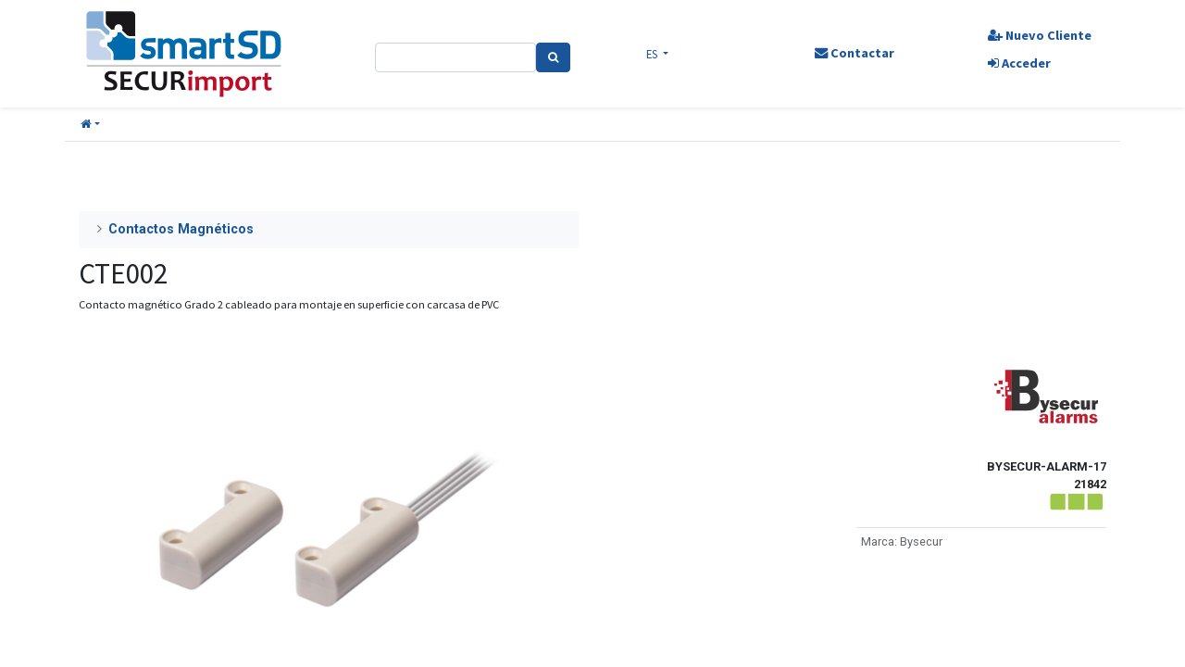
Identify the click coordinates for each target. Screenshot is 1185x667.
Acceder (1019, 63)
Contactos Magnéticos (181, 229)
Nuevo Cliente (1039, 35)
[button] (90, 124)
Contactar (854, 52)
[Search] (553, 57)
